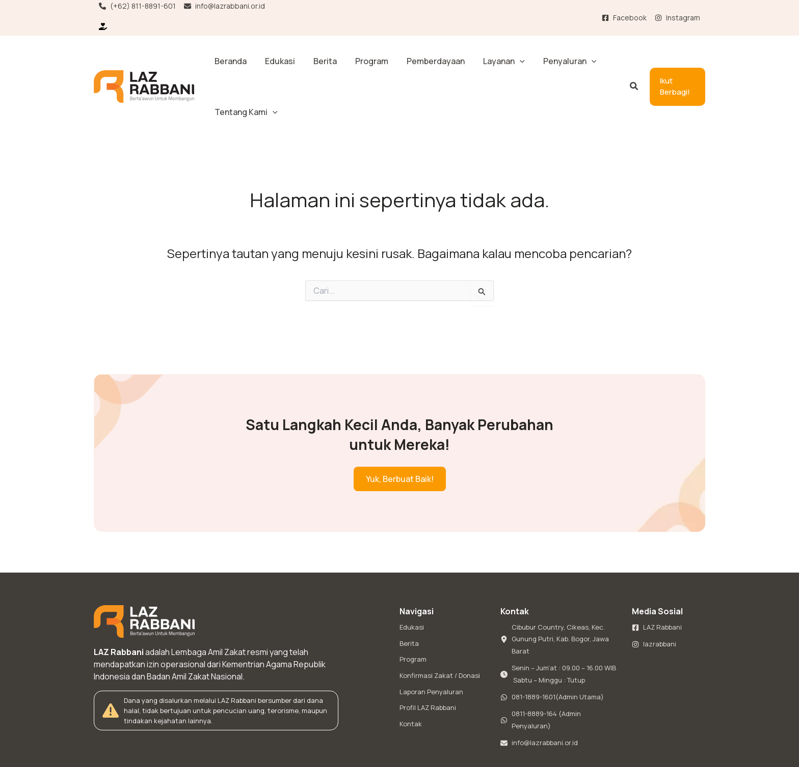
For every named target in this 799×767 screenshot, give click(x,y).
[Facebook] (624, 18)
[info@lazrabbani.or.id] (224, 6)
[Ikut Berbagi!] (105, 26)
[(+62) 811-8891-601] (137, 6)
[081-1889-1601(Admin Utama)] (552, 648)
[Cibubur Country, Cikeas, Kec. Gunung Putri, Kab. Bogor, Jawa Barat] (560, 589)
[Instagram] (677, 18)
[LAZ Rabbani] (657, 577)
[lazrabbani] (654, 594)
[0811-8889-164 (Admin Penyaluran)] (560, 671)
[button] (473, 61)
